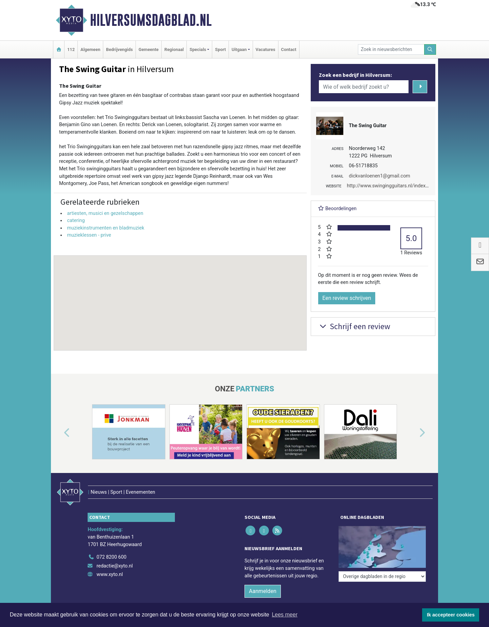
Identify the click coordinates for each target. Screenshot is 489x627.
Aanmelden (262, 591)
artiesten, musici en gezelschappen (105, 213)
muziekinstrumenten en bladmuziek (105, 228)
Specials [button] (197, 49)
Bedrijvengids (119, 49)
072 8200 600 (111, 557)
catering (76, 220)
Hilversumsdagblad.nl (151, 20)
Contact (288, 49)
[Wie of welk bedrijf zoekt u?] (364, 86)
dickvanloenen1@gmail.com (379, 176)
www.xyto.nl (109, 574)
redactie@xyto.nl (114, 566)
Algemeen (90, 49)
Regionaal (174, 49)
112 (71, 49)
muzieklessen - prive (89, 235)
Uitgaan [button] (239, 49)
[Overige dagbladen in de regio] (382, 576)
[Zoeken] (430, 49)
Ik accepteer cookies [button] (451, 614)
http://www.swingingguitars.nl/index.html (391, 186)
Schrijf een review (354, 326)
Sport (220, 49)
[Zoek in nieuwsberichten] (391, 49)
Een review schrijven (346, 298)
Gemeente (149, 49)
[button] (180, 296)
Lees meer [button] (284, 614)
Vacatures (265, 49)
